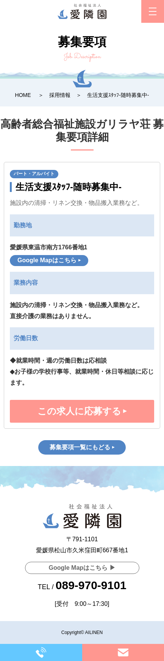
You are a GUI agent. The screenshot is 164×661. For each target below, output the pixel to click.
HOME (23, 95)
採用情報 (59, 95)
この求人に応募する (79, 411)
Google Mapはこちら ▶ (82, 567)
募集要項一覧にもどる (80, 447)
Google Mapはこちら (47, 260)
